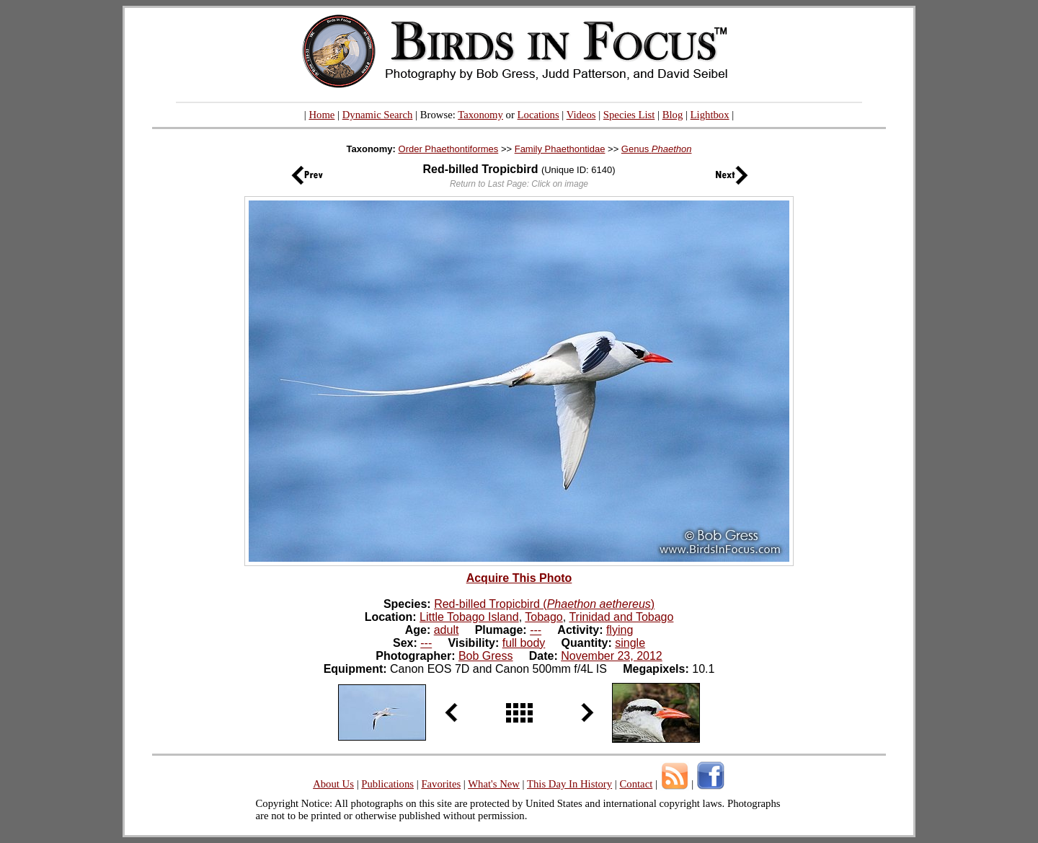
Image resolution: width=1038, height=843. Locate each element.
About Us (333, 784)
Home (321, 114)
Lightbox (710, 114)
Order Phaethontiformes (449, 149)
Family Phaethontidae (560, 149)
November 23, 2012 (611, 656)
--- (535, 630)
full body (524, 643)
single (630, 643)
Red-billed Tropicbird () (544, 604)
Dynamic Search (377, 114)
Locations (538, 114)
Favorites (441, 784)
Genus (656, 149)
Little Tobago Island (469, 617)
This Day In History (569, 784)
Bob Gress (485, 656)
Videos (581, 114)
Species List (629, 114)
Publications (387, 784)
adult (446, 630)
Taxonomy (480, 114)
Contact (635, 784)
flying (619, 630)
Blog (672, 114)
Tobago (544, 617)
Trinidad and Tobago (621, 617)
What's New (494, 784)
